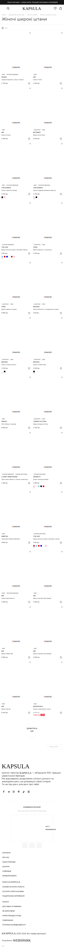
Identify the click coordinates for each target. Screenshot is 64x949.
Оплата (5, 902)
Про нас (5, 857)
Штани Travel (37, 79)
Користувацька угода (11, 916)
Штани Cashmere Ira (7, 598)
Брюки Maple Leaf (7, 653)
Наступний (54, 746)
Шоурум (5, 866)
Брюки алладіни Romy (40, 424)
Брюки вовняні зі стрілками (42, 250)
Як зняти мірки (8, 911)
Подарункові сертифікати (13, 896)
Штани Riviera (5, 135)
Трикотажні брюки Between (10, 539)
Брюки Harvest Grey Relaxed (42, 653)
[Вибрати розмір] (29, 83)
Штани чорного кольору (9, 190)
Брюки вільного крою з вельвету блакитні (15, 250)
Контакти (6, 853)
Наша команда (8, 862)
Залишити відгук (9, 876)
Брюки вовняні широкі (9, 309)
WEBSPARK (22, 940)
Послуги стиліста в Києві (13, 891)
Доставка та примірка (11, 906)
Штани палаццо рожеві (40, 479)
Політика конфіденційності (14, 925)
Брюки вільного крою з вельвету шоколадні (47, 539)
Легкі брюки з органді (8, 424)
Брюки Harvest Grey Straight (42, 598)
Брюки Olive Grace (39, 135)
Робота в (11, 882)
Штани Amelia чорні (39, 364)
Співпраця (6, 871)
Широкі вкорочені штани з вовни (12, 79)
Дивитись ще (32, 729)
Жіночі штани (32, 15)
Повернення (7, 920)
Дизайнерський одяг (17, 15)
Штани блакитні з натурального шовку (46, 309)
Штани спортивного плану (42, 709)
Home (4, 15)
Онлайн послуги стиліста (13, 887)
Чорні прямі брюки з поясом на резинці (14, 479)
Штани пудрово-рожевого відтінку (44, 190)
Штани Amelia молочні (8, 364)
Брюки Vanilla (5, 709)
